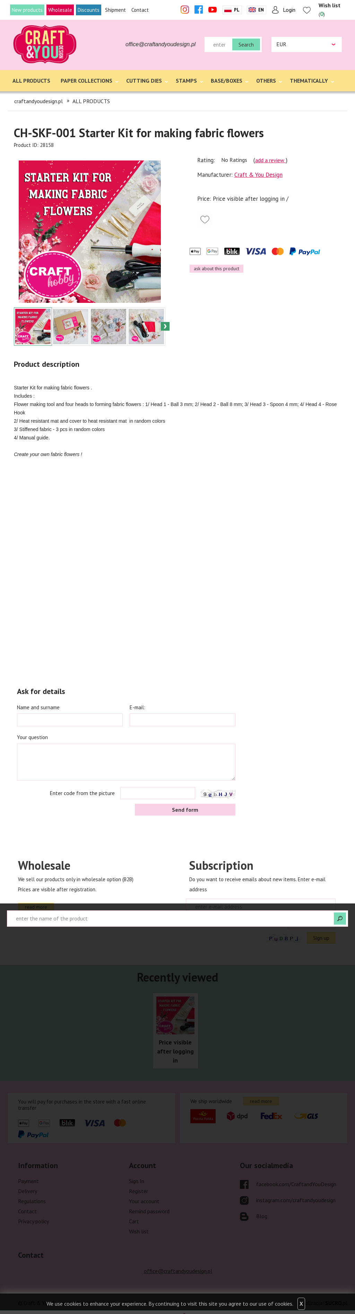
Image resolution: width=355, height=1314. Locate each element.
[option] (89, 228)
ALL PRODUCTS (31, 80)
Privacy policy (33, 1221)
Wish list (139, 1231)
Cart (134, 1221)
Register (138, 1191)
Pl (237, 10)
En (261, 10)
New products (27, 10)
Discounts (88, 10)
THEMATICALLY (309, 80)
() (329, 9)
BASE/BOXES (226, 80)
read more (36, 907)
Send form (185, 809)
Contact (140, 10)
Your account (144, 1201)
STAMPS (186, 80)
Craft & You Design (258, 175)
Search (246, 44)
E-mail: (137, 707)
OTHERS (266, 80)
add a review (270, 160)
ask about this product (216, 268)
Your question (32, 737)
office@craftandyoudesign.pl (160, 44)
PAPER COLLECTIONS (86, 80)
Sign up (321, 937)
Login (289, 9)
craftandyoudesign (45, 44)
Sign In (136, 1180)
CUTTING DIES (144, 80)
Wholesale (60, 10)
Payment (28, 1180)
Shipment (115, 10)
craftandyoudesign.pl (38, 101)
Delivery (27, 1191)
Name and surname (38, 707)
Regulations (32, 1201)
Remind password (149, 1211)
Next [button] (165, 326)
